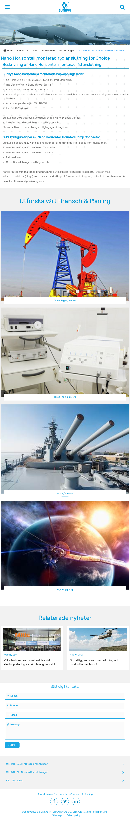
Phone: (12, 705)
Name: (12, 696)
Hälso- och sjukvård (65, 397)
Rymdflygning (65, 589)
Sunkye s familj (62, 794)
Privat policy (74, 815)
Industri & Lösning (82, 794)
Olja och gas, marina (65, 300)
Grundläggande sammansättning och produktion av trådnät (94, 662)
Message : (14, 724)
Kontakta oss (45, 794)
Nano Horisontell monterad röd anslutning (101, 50)
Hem (9, 50)
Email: (12, 715)
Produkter (22, 50)
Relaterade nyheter (65, 618)
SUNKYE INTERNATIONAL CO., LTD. (58, 811)
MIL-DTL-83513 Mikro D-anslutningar (27, 763)
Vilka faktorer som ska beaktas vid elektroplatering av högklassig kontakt (29, 662)
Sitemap (57, 815)
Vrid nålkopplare (14, 780)
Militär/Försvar (65, 493)
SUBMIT (12, 744)
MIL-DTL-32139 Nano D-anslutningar (53, 50)
